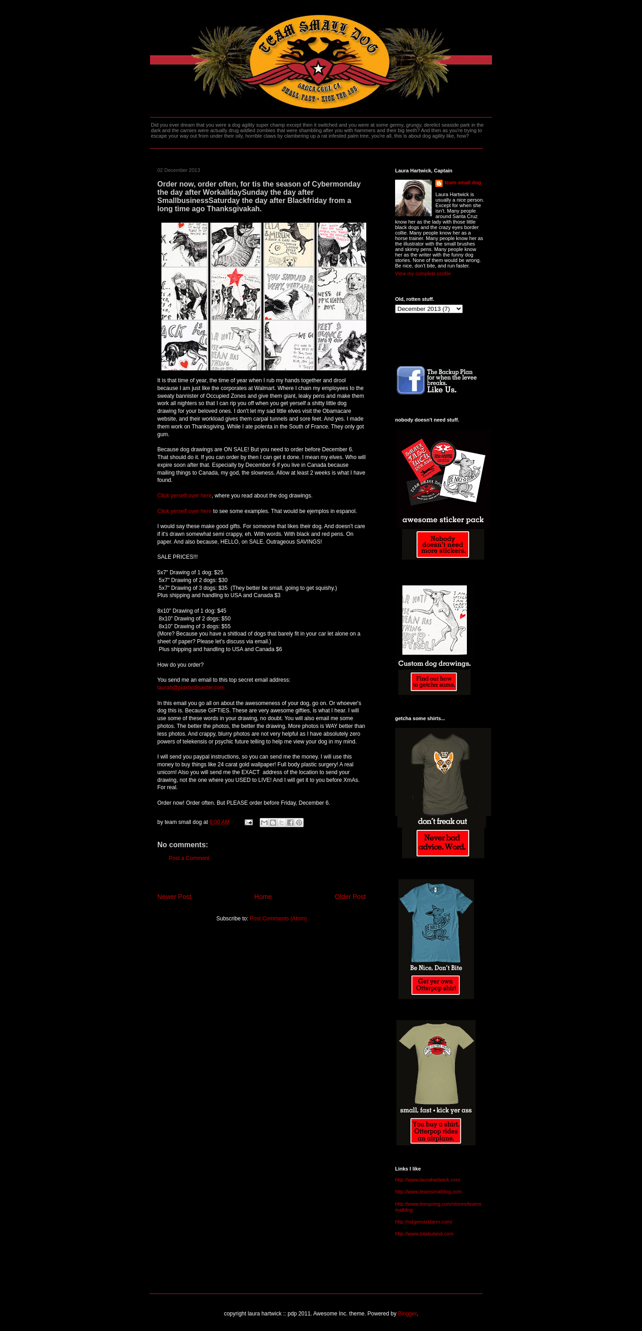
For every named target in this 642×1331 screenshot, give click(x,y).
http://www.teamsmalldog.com (428, 1191)
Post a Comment (189, 858)
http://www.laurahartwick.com (427, 1179)
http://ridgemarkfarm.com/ (423, 1221)
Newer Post (174, 896)
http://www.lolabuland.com (424, 1233)
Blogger (407, 1313)
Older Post (350, 896)
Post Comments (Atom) (278, 918)
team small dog (462, 182)
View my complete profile (423, 273)
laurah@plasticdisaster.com (191, 687)
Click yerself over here (184, 495)
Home (263, 896)
